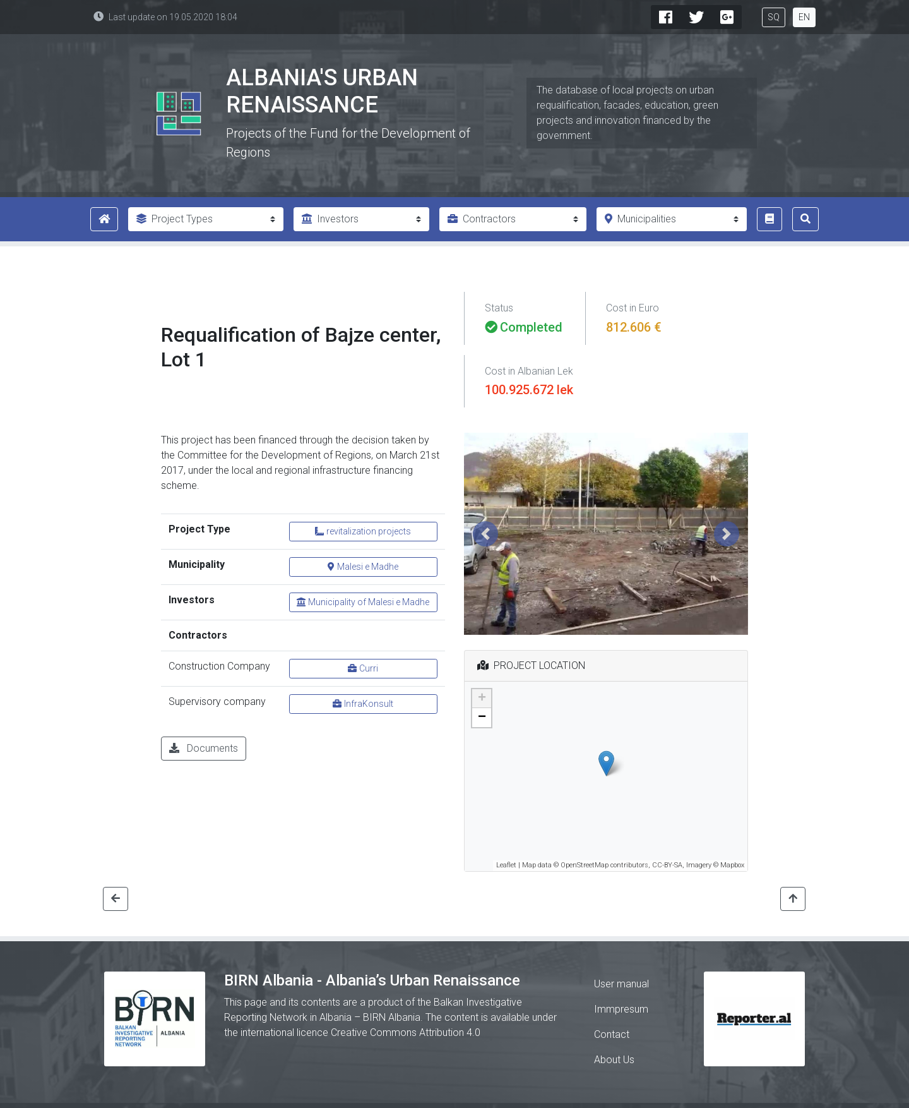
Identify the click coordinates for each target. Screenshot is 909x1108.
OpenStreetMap (585, 865)
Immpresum (621, 1009)
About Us (614, 1060)
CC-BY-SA (667, 865)
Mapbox (732, 865)
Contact (611, 1034)
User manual (621, 984)
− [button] (482, 717)
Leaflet (506, 865)
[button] (485, 534)
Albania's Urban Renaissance (322, 91)
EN (804, 17)
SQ (774, 17)
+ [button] (482, 698)
